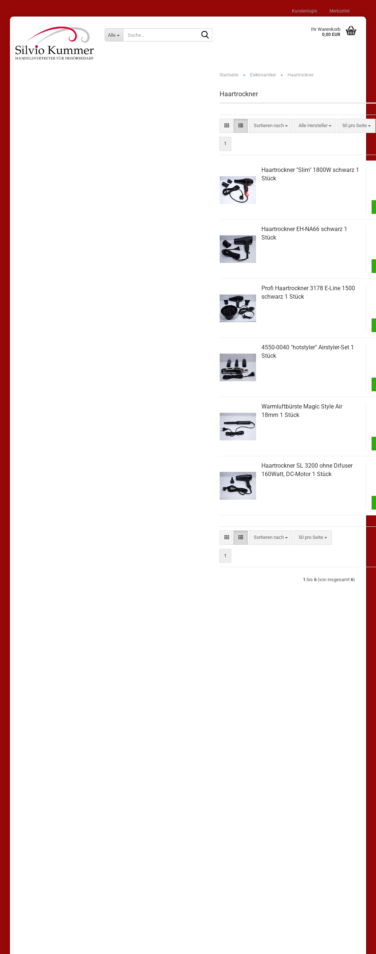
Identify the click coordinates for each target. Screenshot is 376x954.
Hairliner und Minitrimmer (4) (56, 441)
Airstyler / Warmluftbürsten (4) (58, 388)
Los (110, 595)
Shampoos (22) (37, 307)
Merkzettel (339, 11)
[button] (143, 129)
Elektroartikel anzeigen (50, 378)
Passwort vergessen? (43, 166)
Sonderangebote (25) (43, 191)
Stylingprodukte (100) (43, 322)
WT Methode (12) (39, 278)
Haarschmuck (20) (40, 478)
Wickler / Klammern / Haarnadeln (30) (60, 464)
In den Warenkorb (322, 210)
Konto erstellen (37, 155)
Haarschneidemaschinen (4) (56, 420)
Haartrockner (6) (44, 430)
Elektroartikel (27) (39, 365)
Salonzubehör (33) (40, 493)
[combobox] (187, 129)
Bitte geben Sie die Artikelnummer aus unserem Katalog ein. (60, 561)
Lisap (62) (31, 206)
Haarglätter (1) (42, 409)
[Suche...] (114, 35)
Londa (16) (32, 249)
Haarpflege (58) (37, 336)
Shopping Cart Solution (163, 944)
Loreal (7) (31, 235)
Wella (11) (32, 220)
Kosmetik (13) (36, 507)
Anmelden (70, 139)
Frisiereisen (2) (42, 399)
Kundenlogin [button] (304, 11)
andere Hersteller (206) (45, 293)
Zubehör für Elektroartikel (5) (56, 451)
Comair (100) (34, 264)
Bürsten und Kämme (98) (47, 351)
